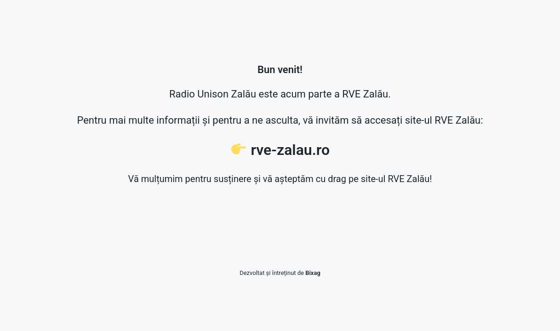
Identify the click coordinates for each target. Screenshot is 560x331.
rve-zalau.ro (290, 150)
